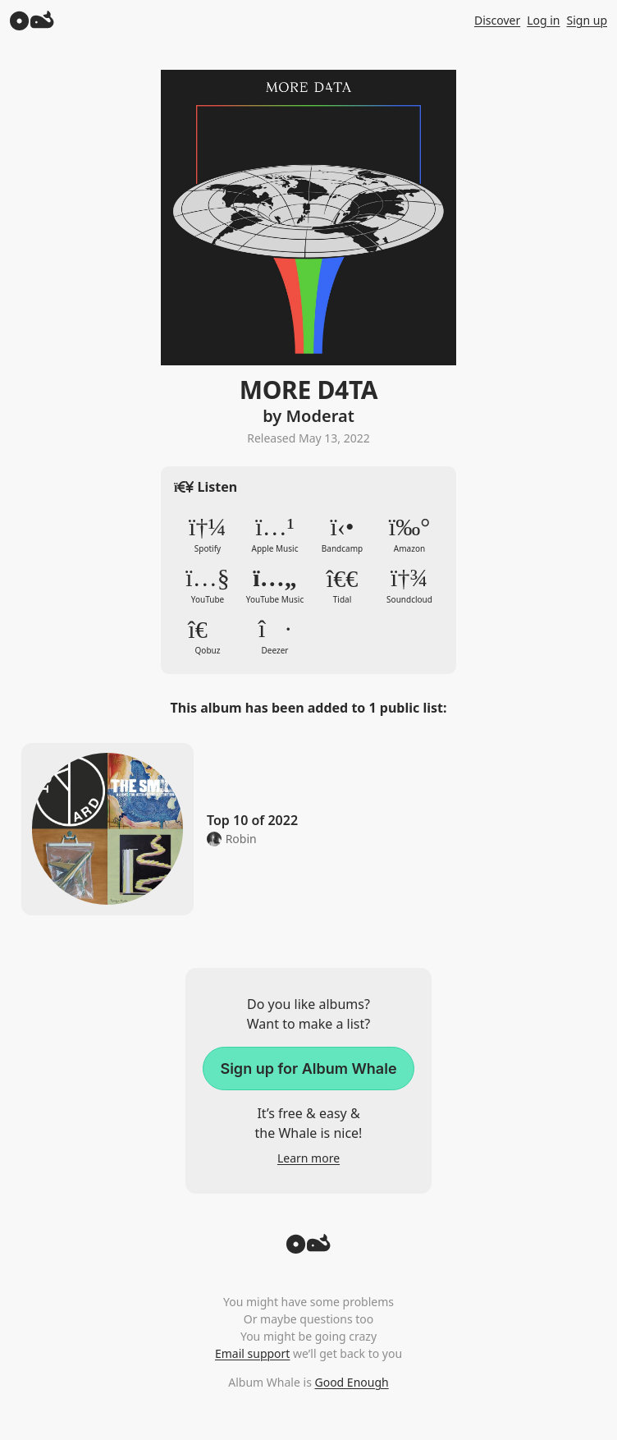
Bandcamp (342, 534)
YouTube (207, 585)
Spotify (207, 534)
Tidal (342, 585)
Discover (497, 20)
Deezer (274, 636)
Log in (543, 20)
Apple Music (274, 534)
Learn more (308, 1158)
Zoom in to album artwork (308, 217)
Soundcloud (409, 585)
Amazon (409, 534)
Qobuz (207, 636)
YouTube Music (274, 585)
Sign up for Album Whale (308, 1068)
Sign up (587, 20)
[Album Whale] (32, 20)
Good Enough (351, 1382)
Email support (252, 1353)
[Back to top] (308, 1249)
